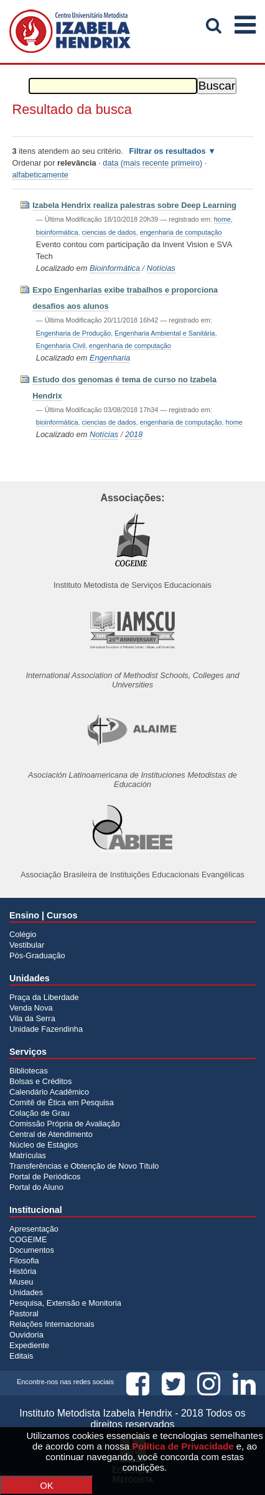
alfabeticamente (40, 174)
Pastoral (24, 1313)
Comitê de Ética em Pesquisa (61, 1102)
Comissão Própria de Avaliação (64, 1123)
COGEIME (28, 1239)
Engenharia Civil (60, 345)
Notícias (161, 268)
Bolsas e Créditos (40, 1081)
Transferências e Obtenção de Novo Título (84, 1166)
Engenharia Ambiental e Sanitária (164, 333)
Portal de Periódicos (45, 1176)
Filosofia (24, 1260)
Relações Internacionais (52, 1324)
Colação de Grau (39, 1113)
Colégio (22, 934)
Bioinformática (115, 268)
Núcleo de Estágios (43, 1144)
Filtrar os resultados (167, 151)
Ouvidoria (26, 1334)
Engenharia (110, 357)
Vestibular (26, 945)
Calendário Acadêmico (49, 1091)
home (222, 219)
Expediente (29, 1345)
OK (46, 1485)
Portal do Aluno (36, 1187)
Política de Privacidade (182, 1446)
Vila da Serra (32, 1018)
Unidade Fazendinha (46, 1029)
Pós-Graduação (37, 955)
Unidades (26, 1292)
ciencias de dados (109, 232)
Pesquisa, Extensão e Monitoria (65, 1303)
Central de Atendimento (51, 1134)
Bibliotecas (28, 1070)
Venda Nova (31, 1007)
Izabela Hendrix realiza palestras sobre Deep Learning (134, 205)
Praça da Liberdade (44, 997)
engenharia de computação (181, 232)
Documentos (31, 1250)
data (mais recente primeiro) (152, 162)
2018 (133, 434)
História (22, 1271)
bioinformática (57, 232)
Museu (21, 1281)
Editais (21, 1356)
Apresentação (33, 1228)
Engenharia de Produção (73, 333)
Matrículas (27, 1155)
